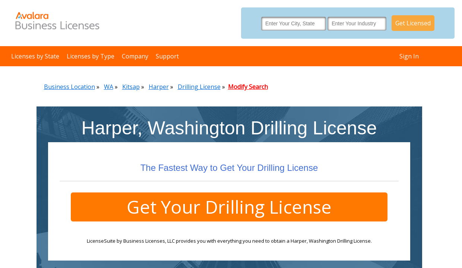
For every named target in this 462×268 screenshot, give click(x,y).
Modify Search (248, 87)
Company (135, 56)
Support (167, 56)
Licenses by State (35, 56)
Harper (159, 87)
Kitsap (131, 87)
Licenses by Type (90, 56)
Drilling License (199, 87)
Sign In (409, 56)
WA (108, 87)
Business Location (69, 87)
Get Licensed (413, 23)
